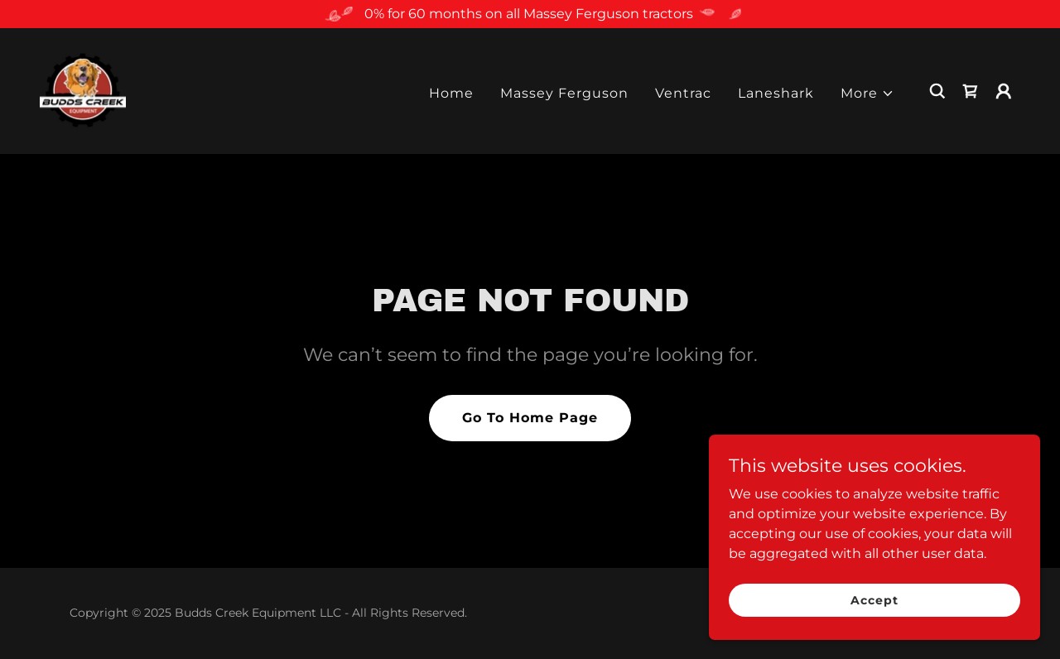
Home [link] (451, 93)
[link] (83, 90)
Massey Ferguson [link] (564, 93)
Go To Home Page (530, 418)
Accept (874, 599)
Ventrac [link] (683, 93)
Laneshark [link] (776, 93)
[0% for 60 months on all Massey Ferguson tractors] (530, 14)
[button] (867, 93)
